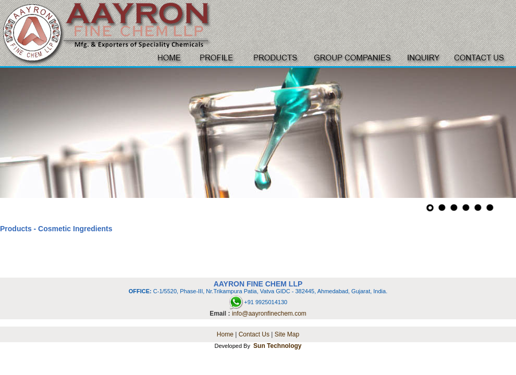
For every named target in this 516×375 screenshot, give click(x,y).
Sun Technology (277, 345)
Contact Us (254, 334)
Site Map (287, 334)
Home (225, 334)
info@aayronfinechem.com (269, 313)
